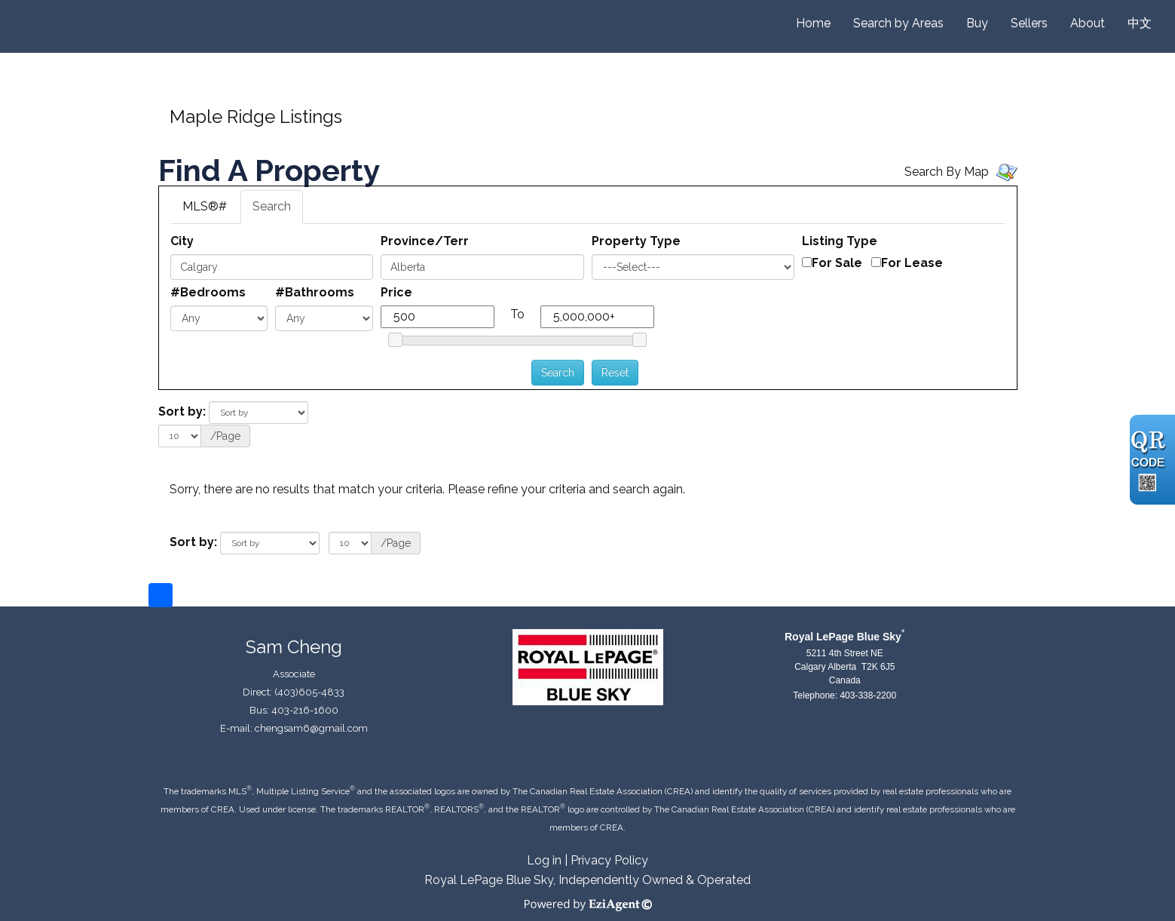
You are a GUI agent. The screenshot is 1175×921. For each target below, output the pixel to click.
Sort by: (182, 411)
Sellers (1029, 23)
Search (271, 206)
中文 (1140, 23)
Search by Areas (898, 23)
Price (396, 292)
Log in (544, 860)
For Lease (912, 263)
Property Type (636, 241)
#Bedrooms (208, 292)
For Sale (837, 263)
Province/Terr (425, 241)
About (1087, 23)
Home (813, 23)
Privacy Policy (609, 860)
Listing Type (839, 241)
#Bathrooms (314, 292)
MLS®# (204, 206)
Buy (977, 23)
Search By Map (946, 171)
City (182, 241)
